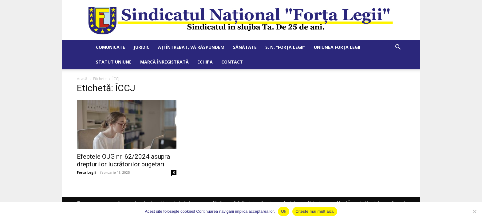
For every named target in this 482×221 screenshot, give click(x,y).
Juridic (141, 47)
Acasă (82, 78)
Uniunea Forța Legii (337, 47)
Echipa (205, 62)
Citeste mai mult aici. (314, 211)
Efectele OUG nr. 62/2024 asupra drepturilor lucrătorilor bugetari (123, 160)
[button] (397, 48)
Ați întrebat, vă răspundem (191, 47)
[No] (474, 211)
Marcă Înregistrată (164, 62)
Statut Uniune (114, 62)
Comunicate (110, 47)
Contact (232, 62)
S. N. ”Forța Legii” (285, 47)
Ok (283, 211)
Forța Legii (86, 172)
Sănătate (245, 47)
